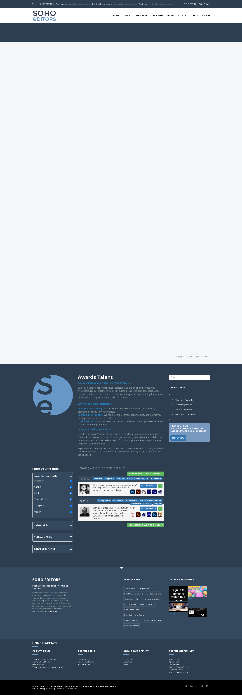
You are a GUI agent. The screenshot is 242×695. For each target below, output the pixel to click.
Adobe (37, 487)
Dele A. (191, 598)
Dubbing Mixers (131, 626)
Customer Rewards (184, 400)
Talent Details (148, 486)
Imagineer (39, 505)
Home (116, 15)
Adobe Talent (175, 664)
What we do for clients (185, 414)
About (170, 15)
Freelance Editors (131, 609)
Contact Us (128, 659)
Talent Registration (183, 405)
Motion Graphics (147, 604)
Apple (37, 493)
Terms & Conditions (184, 409)
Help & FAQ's (38, 664)
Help (195, 15)
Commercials (154, 599)
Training (158, 15)
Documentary (130, 604)
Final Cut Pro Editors (133, 594)
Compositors (143, 588)
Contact (183, 15)
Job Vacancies (84, 664)
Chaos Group (41, 499)
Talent (127, 15)
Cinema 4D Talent (132, 620)
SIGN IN (206, 15)
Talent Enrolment (86, 662)
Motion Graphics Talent (179, 672)
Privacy (49, 689)
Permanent (142, 15)
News (125, 664)
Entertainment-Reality (134, 615)
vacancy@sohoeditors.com (125, 4)
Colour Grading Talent (179, 667)
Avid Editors (129, 588)
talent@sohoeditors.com (79, 4)
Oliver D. (84, 479)
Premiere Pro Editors (152, 620)
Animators (141, 599)
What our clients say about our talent (49, 667)
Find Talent (201, 357)
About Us (127, 662)
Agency (51, 643)
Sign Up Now (178, 438)
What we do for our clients (44, 659)
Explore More (51, 611)
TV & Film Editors (153, 594)
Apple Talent (174, 662)
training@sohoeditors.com (160, 4)
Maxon (37, 511)
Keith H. (84, 501)
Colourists (128, 599)
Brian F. (172, 614)
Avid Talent (174, 659)
